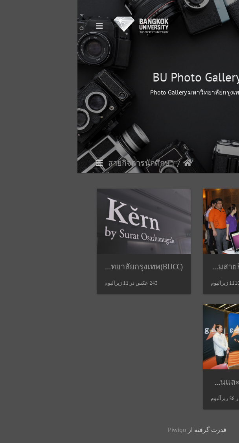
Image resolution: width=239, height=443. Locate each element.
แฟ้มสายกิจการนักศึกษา (171, 266)
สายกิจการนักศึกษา (64, 163)
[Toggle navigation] (22, 26)
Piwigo (99, 430)
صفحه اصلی (110, 163)
